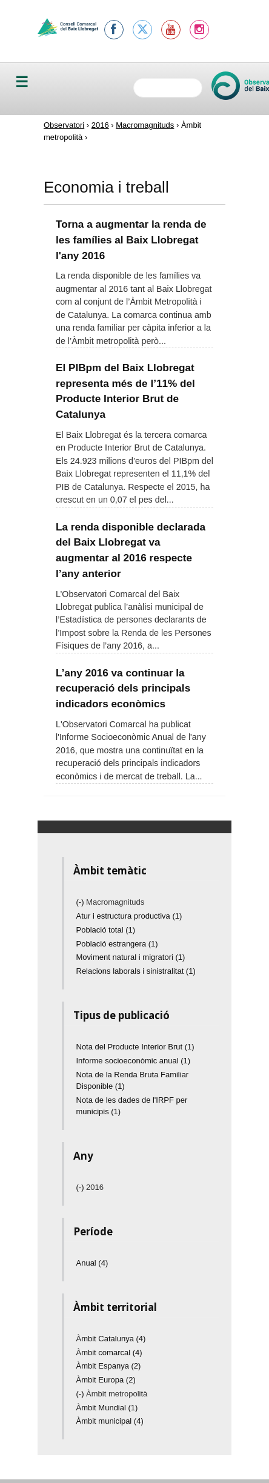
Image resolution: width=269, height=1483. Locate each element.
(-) (81, 902)
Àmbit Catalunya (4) (111, 1338)
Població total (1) (106, 929)
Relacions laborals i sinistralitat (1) (136, 971)
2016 (100, 125)
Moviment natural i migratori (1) (130, 957)
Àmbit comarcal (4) (109, 1352)
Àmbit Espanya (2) (108, 1365)
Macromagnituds (145, 125)
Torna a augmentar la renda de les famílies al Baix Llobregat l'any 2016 (131, 239)
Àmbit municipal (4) (110, 1420)
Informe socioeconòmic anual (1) (133, 1060)
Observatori (64, 125)
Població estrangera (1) (117, 943)
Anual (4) (92, 1262)
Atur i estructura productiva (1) (129, 915)
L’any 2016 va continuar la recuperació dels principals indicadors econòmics (123, 688)
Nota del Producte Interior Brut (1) (135, 1046)
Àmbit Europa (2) (106, 1379)
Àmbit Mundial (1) (107, 1407)
